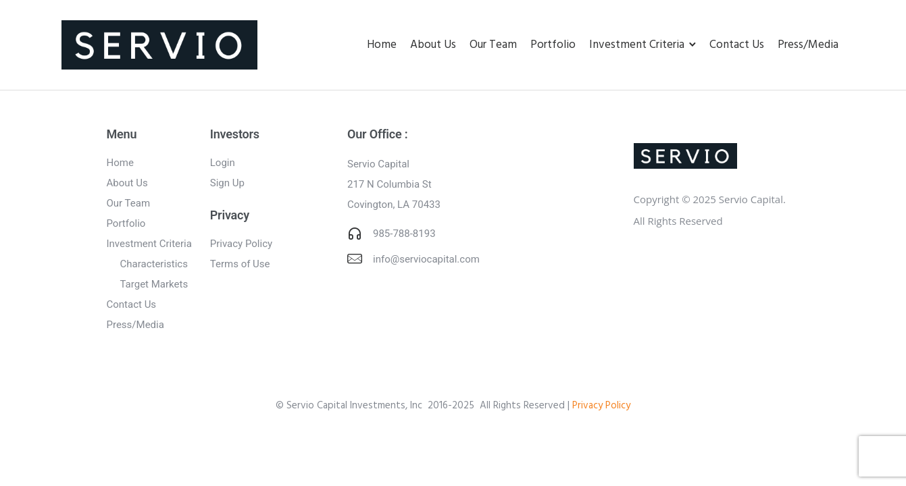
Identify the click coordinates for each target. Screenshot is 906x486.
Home (382, 45)
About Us (433, 45)
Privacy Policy (241, 244)
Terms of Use (240, 264)
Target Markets (154, 284)
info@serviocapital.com (426, 259)
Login (222, 163)
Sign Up (227, 183)
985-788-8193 (404, 233)
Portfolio (553, 45)
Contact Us (736, 45)
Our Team (493, 45)
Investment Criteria (636, 45)
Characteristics (154, 264)
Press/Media (808, 45)
